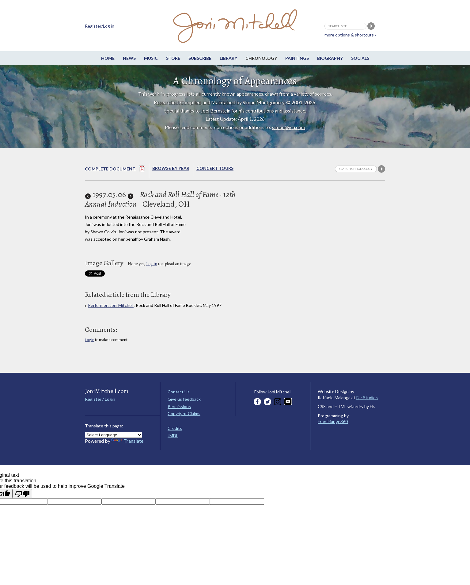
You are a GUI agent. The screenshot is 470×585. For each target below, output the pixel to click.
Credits (175, 428)
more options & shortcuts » (350, 34)
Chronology (261, 58)
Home (108, 58)
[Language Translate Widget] (113, 435)
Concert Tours (214, 168)
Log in (151, 264)
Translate (127, 441)
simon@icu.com (288, 127)
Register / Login (100, 399)
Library (228, 58)
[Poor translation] (22, 493)
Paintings (297, 58)
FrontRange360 (333, 421)
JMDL (173, 435)
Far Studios (367, 397)
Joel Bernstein (215, 110)
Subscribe (199, 58)
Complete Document (115, 169)
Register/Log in (99, 26)
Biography (330, 58)
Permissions (179, 406)
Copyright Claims (184, 413)
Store (173, 58)
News (129, 58)
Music (151, 58)
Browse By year (170, 168)
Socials (360, 58)
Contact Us (179, 391)
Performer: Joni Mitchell (111, 305)
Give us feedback (184, 399)
